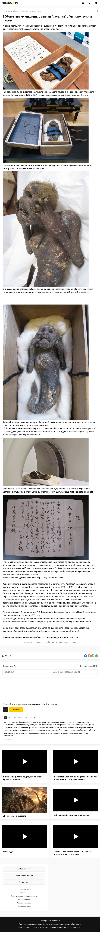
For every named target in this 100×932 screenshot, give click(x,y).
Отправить (16, 709)
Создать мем (23, 882)
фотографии (28, 642)
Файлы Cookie (24, 899)
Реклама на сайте (24, 906)
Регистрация (24, 889)
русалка (59, 642)
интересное (39, 642)
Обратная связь (24, 927)
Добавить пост (24, 869)
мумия (66, 642)
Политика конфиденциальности (24, 896)
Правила (23, 893)
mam (17, 11)
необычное (49, 642)
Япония (74, 642)
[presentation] (22, 695)
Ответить (7, 739)
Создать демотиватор (24, 875)
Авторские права (24, 903)
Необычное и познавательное (32, 11)
